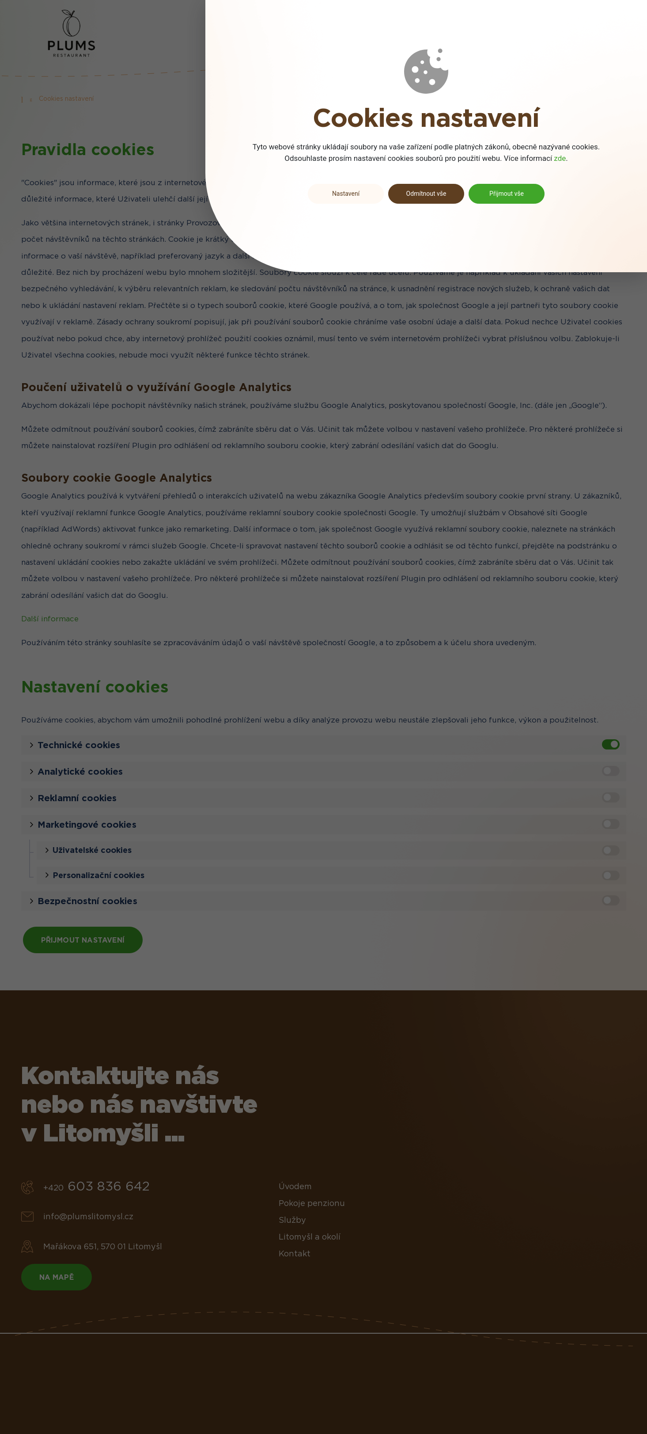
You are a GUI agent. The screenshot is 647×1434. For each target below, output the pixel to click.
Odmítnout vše (426, 193)
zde (560, 158)
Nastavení (345, 193)
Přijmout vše (506, 193)
